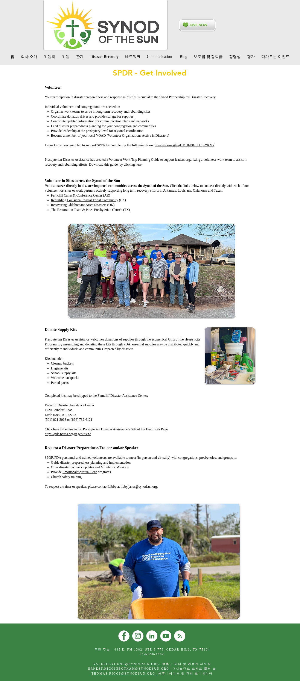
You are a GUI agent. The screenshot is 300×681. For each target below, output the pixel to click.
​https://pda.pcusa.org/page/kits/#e (68, 434)
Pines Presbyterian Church (104, 210)
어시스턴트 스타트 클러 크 (194, 668)
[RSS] (179, 636)
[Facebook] (123, 636)
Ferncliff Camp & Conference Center (76, 195)
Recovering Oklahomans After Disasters (78, 205)
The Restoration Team (66, 210)
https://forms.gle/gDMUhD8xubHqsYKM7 (184, 145)
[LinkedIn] (151, 636)
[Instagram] (137, 636)
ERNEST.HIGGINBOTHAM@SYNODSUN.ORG (128, 668)
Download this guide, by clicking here (115, 164)
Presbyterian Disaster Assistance (67, 159)
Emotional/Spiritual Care (79, 472)
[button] (104, 56)
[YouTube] (165, 636)
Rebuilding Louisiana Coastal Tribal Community (84, 200)
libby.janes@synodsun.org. (139, 486)
